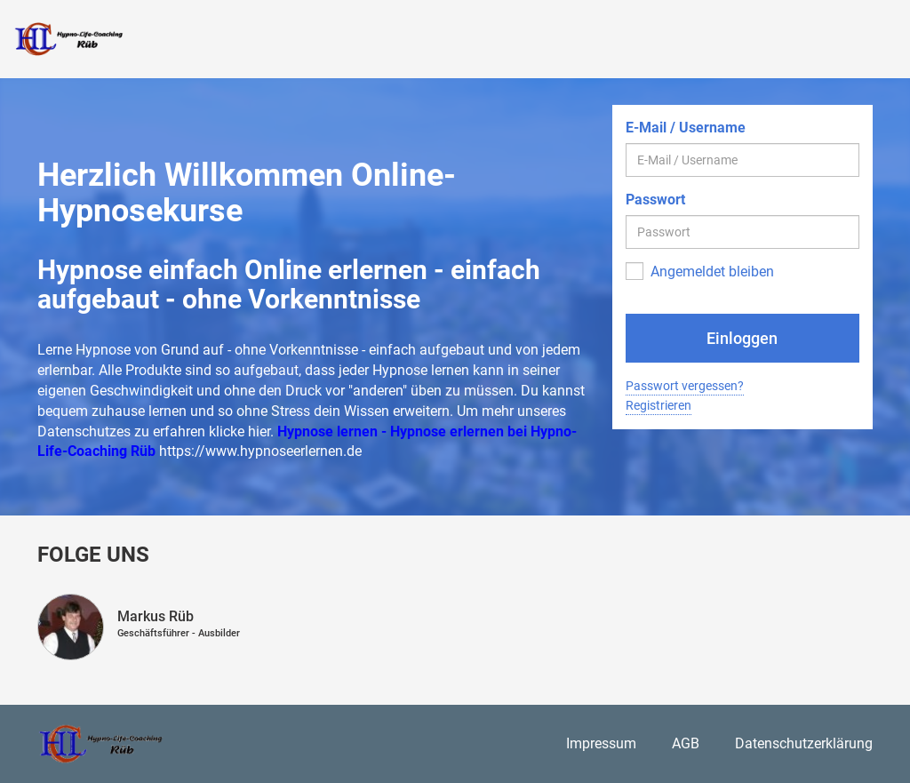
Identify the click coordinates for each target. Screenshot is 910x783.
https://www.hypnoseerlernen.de (260, 451)
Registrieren (658, 405)
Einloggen (742, 338)
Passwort (655, 199)
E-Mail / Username (686, 127)
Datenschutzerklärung (804, 743)
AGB (685, 743)
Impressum (601, 743)
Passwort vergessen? (685, 386)
